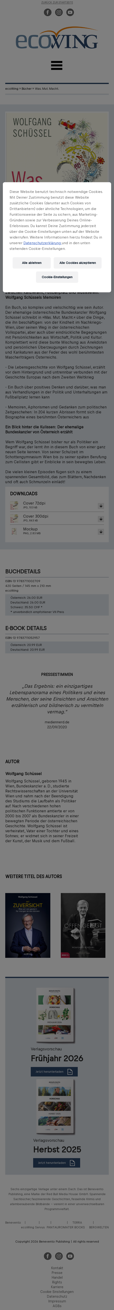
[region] (57, 237)
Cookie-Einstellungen (57, 277)
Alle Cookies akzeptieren (77, 263)
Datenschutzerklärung (42, 243)
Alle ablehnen (31, 263)
